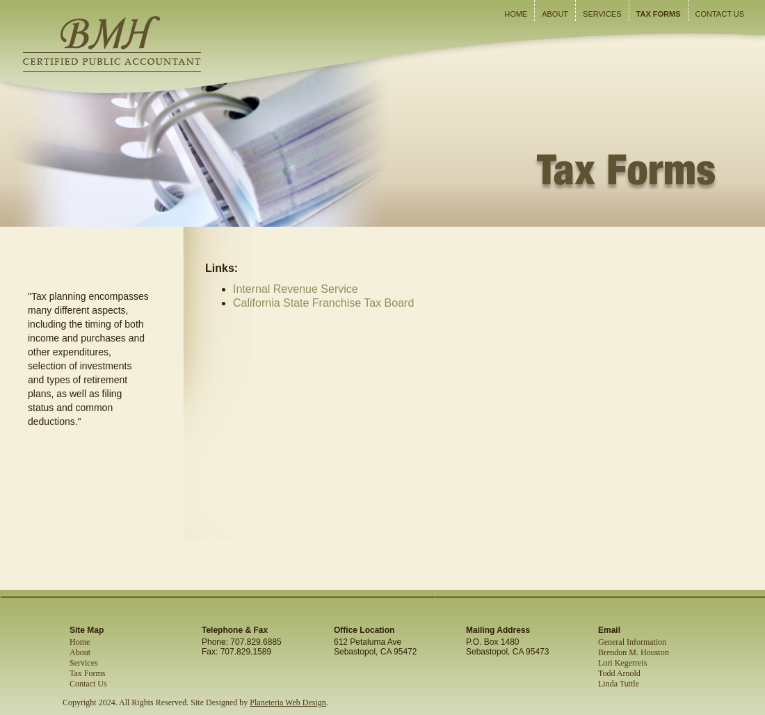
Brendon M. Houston (633, 652)
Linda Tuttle (618, 684)
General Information (632, 642)
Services (602, 14)
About (555, 14)
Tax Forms (658, 14)
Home (515, 14)
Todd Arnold (619, 673)
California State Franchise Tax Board (323, 303)
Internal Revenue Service (295, 289)
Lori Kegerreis (622, 663)
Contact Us (720, 14)
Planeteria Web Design (287, 702)
